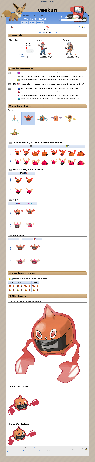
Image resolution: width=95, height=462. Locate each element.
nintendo (40, 448)
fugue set (40, 450)
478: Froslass (15, 27)
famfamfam (10, 452)
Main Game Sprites (21, 106)
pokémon (34, 448)
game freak (47, 448)
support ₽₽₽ (22, 454)
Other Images (18, 295)
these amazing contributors (23, 450)
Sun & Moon (16, 235)
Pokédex (26, 16)
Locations (53, 32)
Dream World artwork (19, 424)
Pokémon (34, 16)
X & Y (13, 199)
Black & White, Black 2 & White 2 (26, 169)
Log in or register (47, 1)
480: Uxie (81, 27)
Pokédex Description (22, 68)
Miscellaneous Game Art (24, 273)
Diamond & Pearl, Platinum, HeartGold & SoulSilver (36, 142)
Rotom (41, 16)
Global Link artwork (18, 386)
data (16, 454)
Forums (24, 22)
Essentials (16, 35)
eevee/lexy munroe (16, 448)
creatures (54, 448)
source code (10, 454)
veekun (47, 10)
